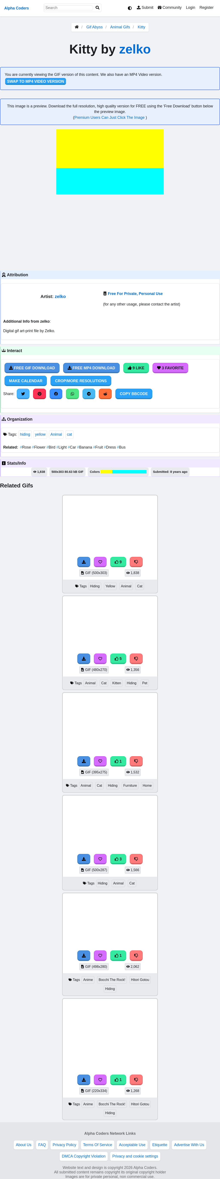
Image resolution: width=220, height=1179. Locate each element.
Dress (110, 447)
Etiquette (159, 1145)
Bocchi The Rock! (112, 980)
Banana (85, 447)
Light (62, 447)
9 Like (136, 368)
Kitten (116, 683)
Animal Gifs (120, 27)
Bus (121, 447)
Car (72, 447)
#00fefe (118, 471)
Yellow (110, 586)
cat (69, 434)
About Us (23, 1145)
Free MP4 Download (91, 368)
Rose (26, 447)
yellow (40, 434)
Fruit (98, 447)
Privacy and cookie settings (135, 1156)
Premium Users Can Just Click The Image (110, 117)
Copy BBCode (134, 394)
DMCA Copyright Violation (83, 1156)
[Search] (97, 8)
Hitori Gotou (140, 980)
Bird (52, 447)
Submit (145, 7)
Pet (144, 683)
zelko (135, 49)
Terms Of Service (97, 1145)
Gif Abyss (94, 27)
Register (206, 7)
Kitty (141, 27)
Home (147, 785)
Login (190, 7)
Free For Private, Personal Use (135, 294)
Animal (56, 434)
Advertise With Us (189, 1145)
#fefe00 (106, 471)
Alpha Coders (16, 8)
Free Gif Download (32, 368)
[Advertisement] (110, 232)
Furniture (130, 785)
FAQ (42, 1145)
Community (170, 7)
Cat (139, 586)
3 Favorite (170, 368)
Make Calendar (25, 381)
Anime (88, 980)
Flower (39, 447)
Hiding (95, 586)
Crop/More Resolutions (81, 381)
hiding (25, 434)
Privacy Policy (64, 1145)
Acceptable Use (132, 1145)
